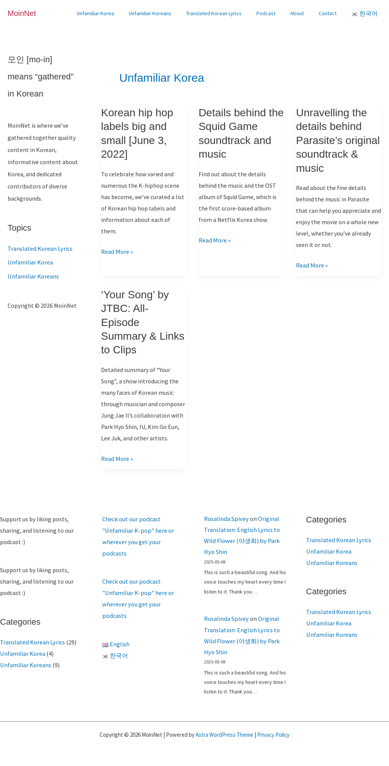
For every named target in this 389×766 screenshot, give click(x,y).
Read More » (116, 251)
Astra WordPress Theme (224, 733)
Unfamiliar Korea (118, 13)
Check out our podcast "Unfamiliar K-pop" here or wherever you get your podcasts (143, 530)
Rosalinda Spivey (225, 518)
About (303, 13)
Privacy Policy (273, 733)
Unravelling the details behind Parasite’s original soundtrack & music (338, 140)
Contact (329, 13)
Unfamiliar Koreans (168, 13)
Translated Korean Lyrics (228, 13)
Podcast (276, 13)
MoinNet (22, 13)
